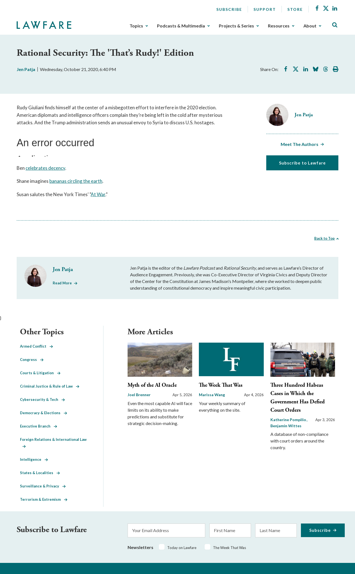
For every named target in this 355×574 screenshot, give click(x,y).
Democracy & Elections (43, 413)
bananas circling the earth (75, 181)
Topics (136, 25)
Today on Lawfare (181, 547)
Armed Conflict (36, 346)
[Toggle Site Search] (335, 25)
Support (264, 9)
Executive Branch (38, 426)
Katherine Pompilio (288, 419)
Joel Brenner (139, 394)
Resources (279, 25)
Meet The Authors (299, 144)
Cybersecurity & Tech (42, 399)
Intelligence (34, 459)
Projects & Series (236, 25)
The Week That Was (220, 385)
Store (295, 9)
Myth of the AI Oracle (152, 385)
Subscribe (229, 9)
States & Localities (40, 473)
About (309, 25)
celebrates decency (45, 168)
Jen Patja (26, 69)
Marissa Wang (212, 394)
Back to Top (324, 238)
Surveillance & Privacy (43, 486)
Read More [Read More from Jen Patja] (62, 283)
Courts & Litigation (40, 373)
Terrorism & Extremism (43, 499)
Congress (32, 359)
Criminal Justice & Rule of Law (49, 386)
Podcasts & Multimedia (181, 25)
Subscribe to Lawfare (302, 162)
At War (98, 194)
